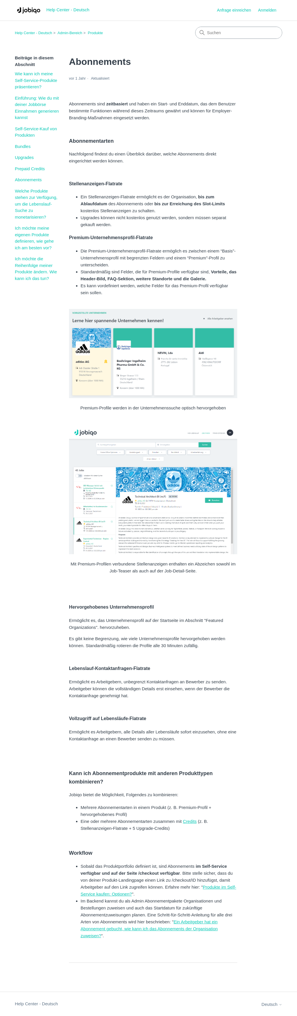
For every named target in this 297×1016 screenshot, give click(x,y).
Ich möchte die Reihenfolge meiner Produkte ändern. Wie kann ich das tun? (36, 268)
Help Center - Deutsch (33, 33)
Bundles (22, 146)
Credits (190, 821)
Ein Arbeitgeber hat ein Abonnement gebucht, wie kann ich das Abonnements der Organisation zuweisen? (149, 928)
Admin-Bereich (69, 33)
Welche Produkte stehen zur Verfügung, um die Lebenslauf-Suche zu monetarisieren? (36, 203)
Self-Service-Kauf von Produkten (36, 132)
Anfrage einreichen (234, 10)
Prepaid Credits (30, 168)
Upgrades (24, 157)
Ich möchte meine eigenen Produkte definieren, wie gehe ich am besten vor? (34, 238)
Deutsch (272, 1004)
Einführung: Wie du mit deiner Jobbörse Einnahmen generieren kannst (37, 108)
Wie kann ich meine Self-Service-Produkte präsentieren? (36, 80)
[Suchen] (238, 33)
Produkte (95, 33)
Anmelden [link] (267, 10)
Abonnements (28, 179)
